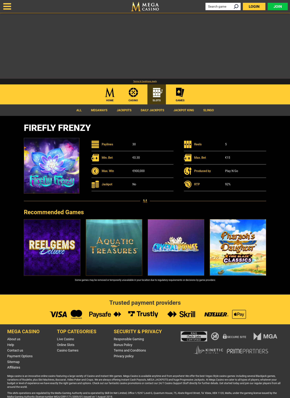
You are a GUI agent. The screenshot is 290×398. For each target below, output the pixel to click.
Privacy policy (124, 356)
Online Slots (65, 345)
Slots (157, 100)
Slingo (208, 110)
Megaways (99, 110)
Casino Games (67, 350)
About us (13, 339)
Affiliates (13, 367)
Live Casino (65, 339)
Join (278, 6)
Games (180, 100)
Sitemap (13, 362)
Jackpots (124, 110)
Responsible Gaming (129, 339)
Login (254, 6)
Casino (133, 100)
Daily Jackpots (152, 110)
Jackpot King (183, 110)
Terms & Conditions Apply (145, 81)
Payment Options (20, 356)
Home (110, 100)
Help (10, 345)
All (79, 110)
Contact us (15, 350)
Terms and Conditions (130, 350)
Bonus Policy (123, 345)
